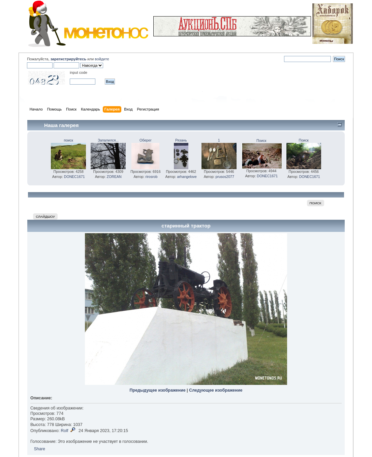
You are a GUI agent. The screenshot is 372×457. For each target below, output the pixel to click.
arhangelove (186, 177)
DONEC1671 (74, 177)
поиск (68, 140)
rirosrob (151, 177)
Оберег (146, 140)
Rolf (64, 430)
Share (39, 449)
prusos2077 (225, 177)
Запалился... (108, 140)
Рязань (181, 140)
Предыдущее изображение (158, 390)
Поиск (261, 141)
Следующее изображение (215, 390)
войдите (102, 59)
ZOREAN (114, 177)
